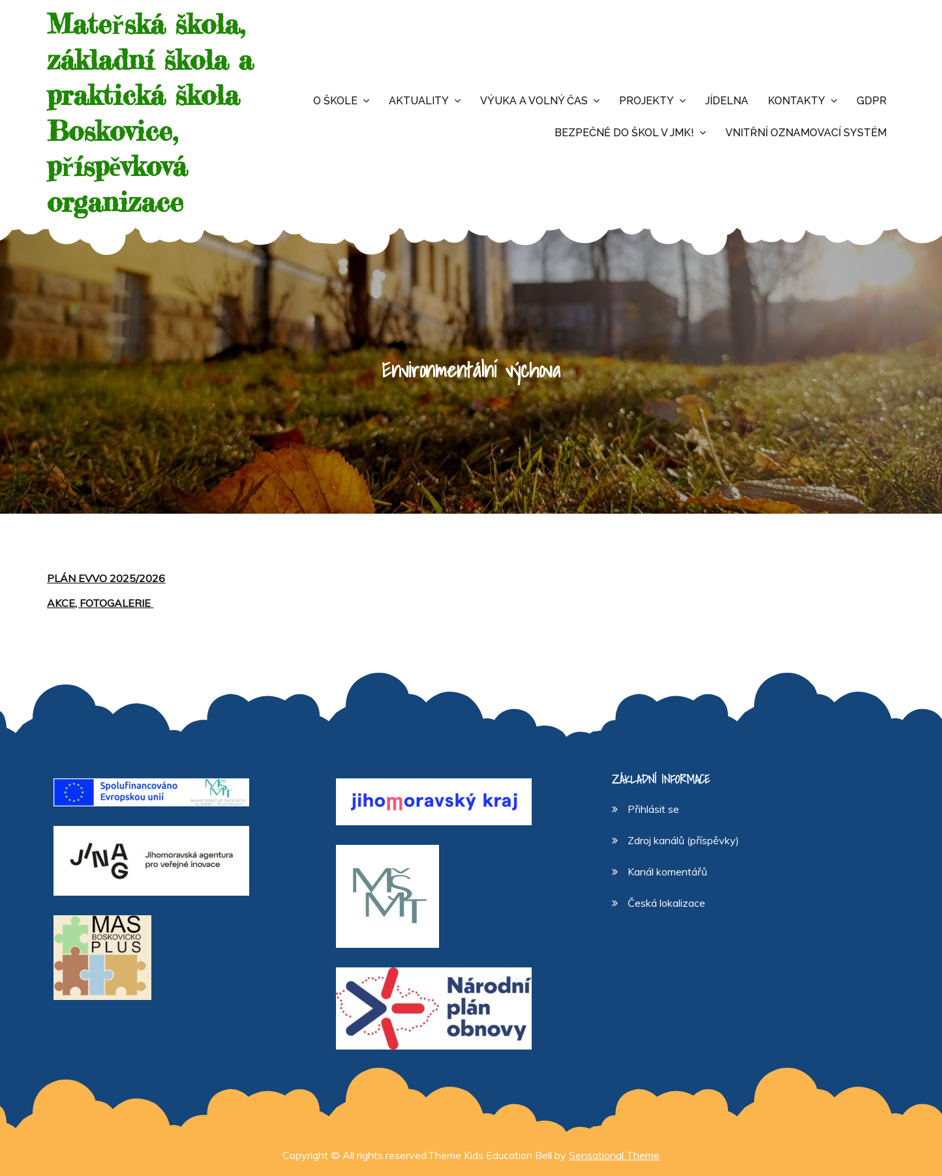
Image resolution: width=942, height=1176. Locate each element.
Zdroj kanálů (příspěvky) (683, 840)
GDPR (872, 101)
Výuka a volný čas (534, 101)
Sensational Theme (614, 1155)
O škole (335, 101)
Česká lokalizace (666, 902)
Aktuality (419, 101)
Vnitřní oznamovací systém (806, 132)
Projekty (646, 101)
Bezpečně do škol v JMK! (624, 132)
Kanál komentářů (667, 871)
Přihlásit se (653, 809)
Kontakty (796, 101)
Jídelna (726, 101)
